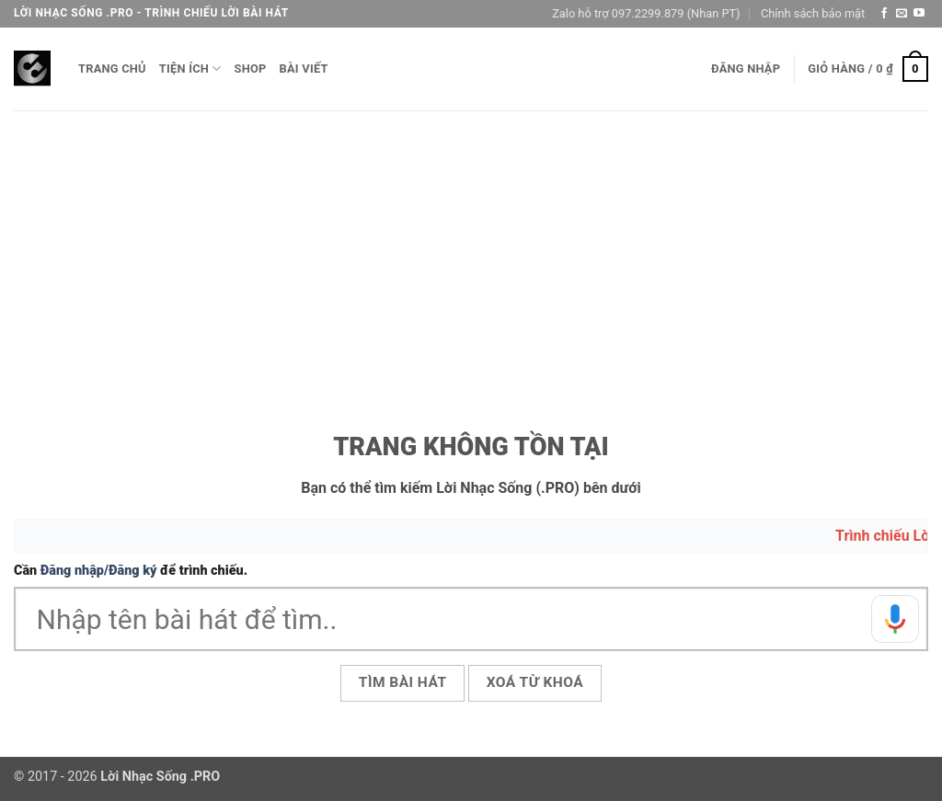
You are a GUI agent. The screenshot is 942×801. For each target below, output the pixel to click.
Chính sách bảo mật (813, 13)
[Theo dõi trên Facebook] (884, 13)
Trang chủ (112, 68)
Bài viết (304, 68)
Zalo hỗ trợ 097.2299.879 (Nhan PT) (646, 13)
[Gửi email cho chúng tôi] (901, 13)
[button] (745, 69)
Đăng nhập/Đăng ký (98, 570)
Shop (251, 68)
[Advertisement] (471, 248)
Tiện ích (190, 68)
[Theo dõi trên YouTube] (919, 13)
